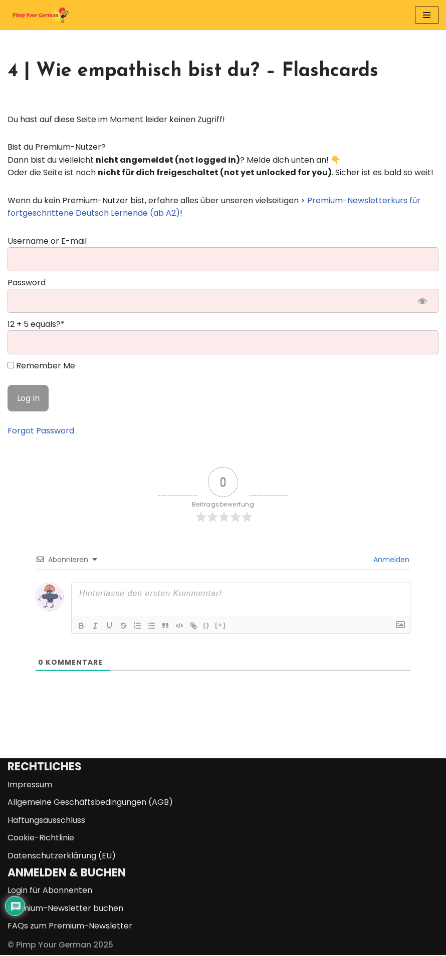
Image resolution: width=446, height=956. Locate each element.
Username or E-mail (47, 241)
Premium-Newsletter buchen (65, 908)
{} (206, 625)
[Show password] (422, 301)
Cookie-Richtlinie (41, 838)
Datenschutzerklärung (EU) (62, 856)
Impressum (30, 785)
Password (27, 282)
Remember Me (41, 366)
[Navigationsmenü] (426, 15)
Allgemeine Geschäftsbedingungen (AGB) (90, 803)
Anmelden (390, 560)
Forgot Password (41, 431)
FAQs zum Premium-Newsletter (70, 926)
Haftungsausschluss (46, 820)
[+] (220, 625)
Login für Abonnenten (50, 891)
